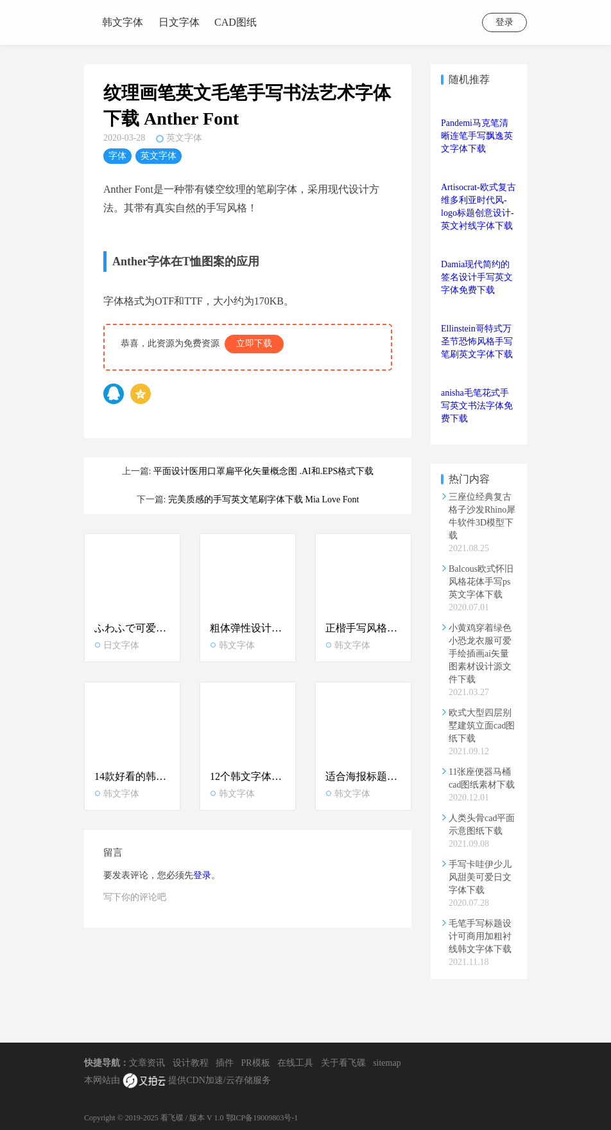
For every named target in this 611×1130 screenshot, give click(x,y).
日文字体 (179, 22)
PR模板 (255, 1063)
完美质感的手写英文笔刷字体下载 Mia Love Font (263, 499)
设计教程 (191, 1063)
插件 (225, 1063)
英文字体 (184, 138)
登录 (504, 22)
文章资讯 (147, 1063)
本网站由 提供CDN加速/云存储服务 (177, 1081)
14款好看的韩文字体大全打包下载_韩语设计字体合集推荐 (132, 776)
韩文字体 (122, 22)
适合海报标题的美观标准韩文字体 (363, 776)
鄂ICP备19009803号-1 (262, 1117)
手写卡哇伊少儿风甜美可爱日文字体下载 (480, 877)
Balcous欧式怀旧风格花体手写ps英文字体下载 (481, 581)
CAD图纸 (235, 22)
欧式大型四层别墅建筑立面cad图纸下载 (482, 725)
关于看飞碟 (343, 1063)
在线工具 (295, 1063)
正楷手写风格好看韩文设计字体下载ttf (363, 627)
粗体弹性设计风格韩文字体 (248, 627)
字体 (117, 156)
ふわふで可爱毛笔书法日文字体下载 (132, 627)
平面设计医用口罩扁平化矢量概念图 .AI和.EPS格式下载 (263, 471)
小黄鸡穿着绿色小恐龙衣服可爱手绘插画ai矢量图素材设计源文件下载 (480, 653)
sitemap (387, 1063)
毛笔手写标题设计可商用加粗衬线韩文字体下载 (480, 936)
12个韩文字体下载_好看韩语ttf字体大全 (248, 776)
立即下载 (254, 343)
